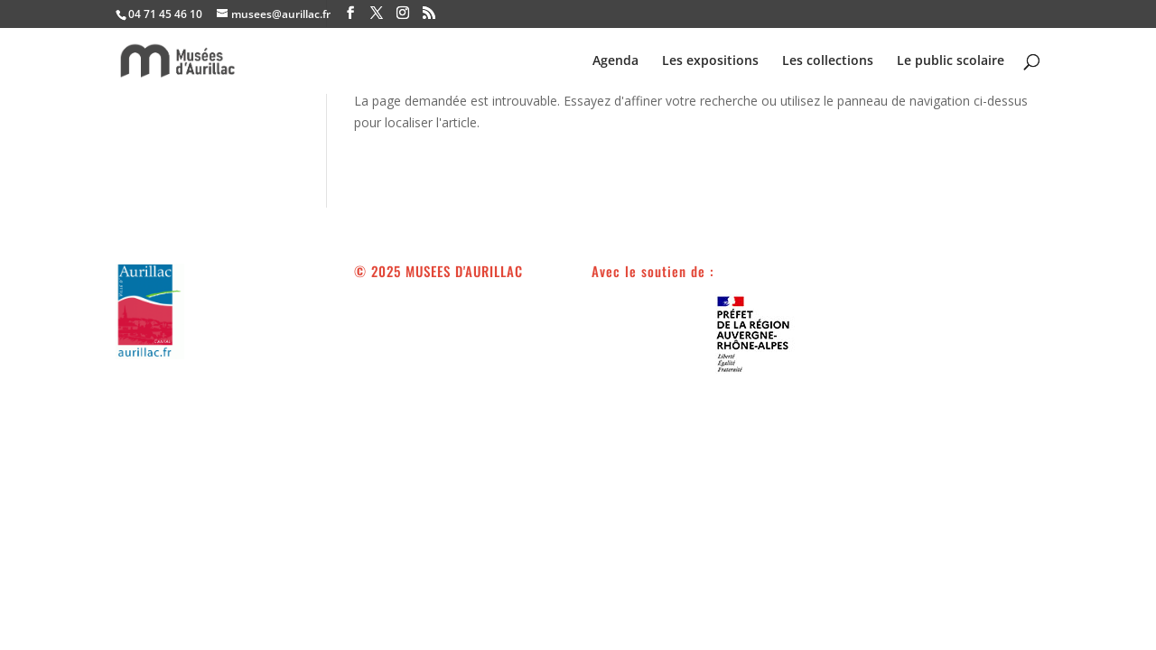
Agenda (615, 61)
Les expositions (710, 61)
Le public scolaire (950, 61)
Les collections (827, 61)
